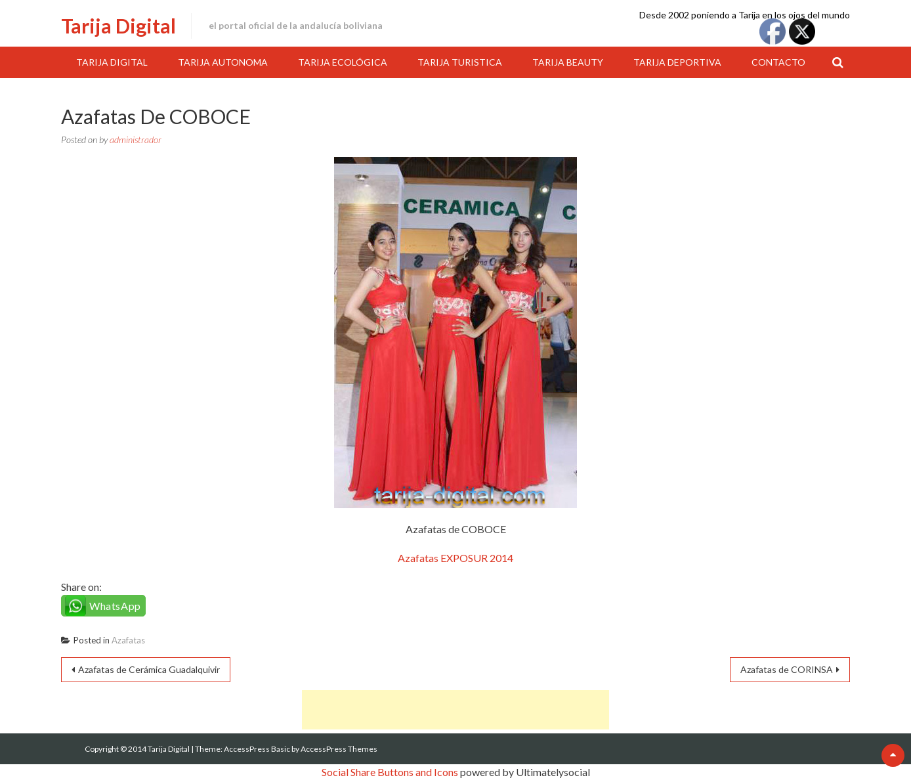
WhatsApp (115, 605)
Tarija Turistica (459, 62)
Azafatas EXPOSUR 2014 (455, 558)
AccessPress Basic (257, 749)
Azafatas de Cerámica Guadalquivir (149, 669)
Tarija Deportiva (677, 62)
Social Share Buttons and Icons (390, 772)
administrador (135, 139)
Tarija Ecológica (342, 62)
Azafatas (128, 640)
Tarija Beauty (567, 62)
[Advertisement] (455, 709)
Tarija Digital (118, 25)
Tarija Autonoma (223, 62)
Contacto (778, 62)
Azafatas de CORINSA (786, 669)
